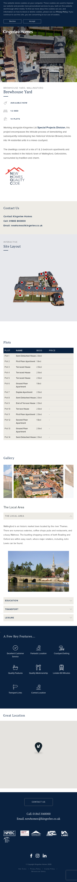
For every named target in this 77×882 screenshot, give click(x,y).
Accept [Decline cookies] (32, 21)
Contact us (38, 802)
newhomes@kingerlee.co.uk (38, 819)
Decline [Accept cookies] (12, 21)
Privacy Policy (62, 11)
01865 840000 (39, 814)
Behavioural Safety (38, 871)
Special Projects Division (51, 127)
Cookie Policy (49, 869)
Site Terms (22, 869)
